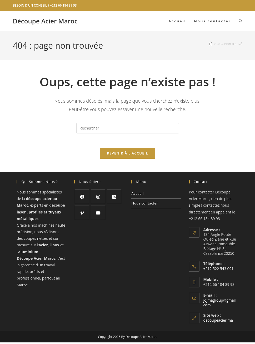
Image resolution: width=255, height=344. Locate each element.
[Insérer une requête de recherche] (127, 128)
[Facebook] (82, 198)
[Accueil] (210, 43)
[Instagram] (98, 198)
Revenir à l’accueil (127, 154)
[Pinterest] (82, 214)
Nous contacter (144, 204)
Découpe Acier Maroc (45, 21)
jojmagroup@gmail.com (220, 304)
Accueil (137, 195)
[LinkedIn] (114, 198)
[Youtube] (98, 214)
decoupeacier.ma (218, 321)
